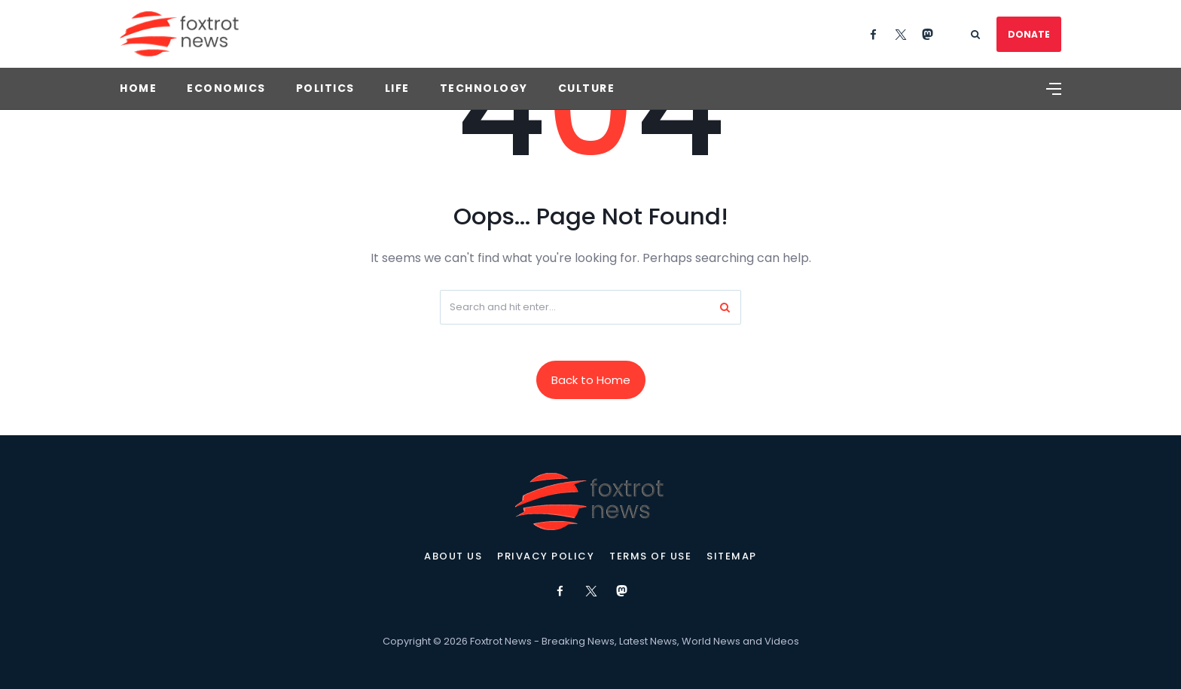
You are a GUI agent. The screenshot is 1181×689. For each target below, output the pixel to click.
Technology (484, 88)
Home (138, 88)
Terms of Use (650, 556)
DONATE (1029, 34)
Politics (325, 88)
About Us (453, 556)
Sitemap (731, 556)
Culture (586, 88)
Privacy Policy (545, 556)
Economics (226, 88)
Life (397, 88)
